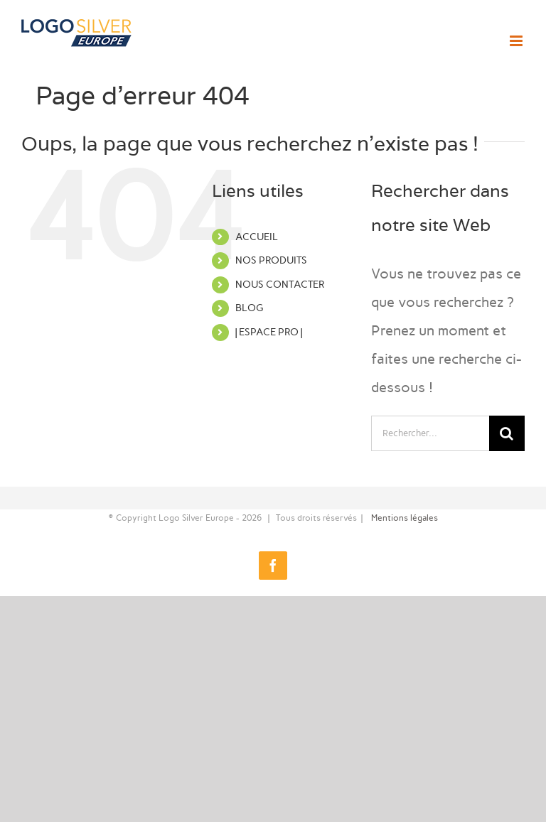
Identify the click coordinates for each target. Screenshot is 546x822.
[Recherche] (507, 433)
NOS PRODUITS (271, 260)
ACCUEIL (256, 237)
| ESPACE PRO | (268, 332)
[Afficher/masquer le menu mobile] (517, 40)
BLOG (249, 308)
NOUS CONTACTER (279, 284)
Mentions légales (404, 518)
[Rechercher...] (430, 433)
